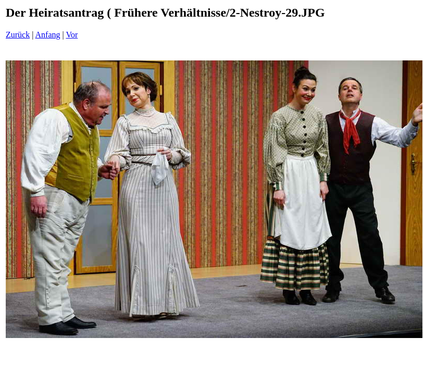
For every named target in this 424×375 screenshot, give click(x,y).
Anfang (47, 34)
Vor (72, 34)
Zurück (18, 34)
